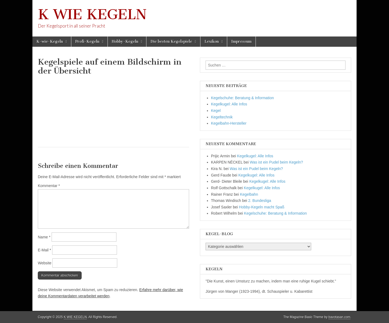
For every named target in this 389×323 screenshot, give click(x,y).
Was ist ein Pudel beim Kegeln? (276, 162)
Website (44, 263)
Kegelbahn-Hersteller (229, 123)
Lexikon (211, 41)
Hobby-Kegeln (125, 41)
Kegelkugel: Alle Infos (229, 104)
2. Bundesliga (259, 200)
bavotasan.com (339, 317)
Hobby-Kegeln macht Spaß (261, 207)
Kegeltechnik (222, 117)
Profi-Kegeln (87, 41)
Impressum (241, 41)
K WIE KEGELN (92, 14)
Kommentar (49, 186)
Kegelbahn (249, 194)
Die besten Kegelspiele (171, 41)
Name (44, 237)
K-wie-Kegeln (49, 41)
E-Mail (44, 250)
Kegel (216, 110)
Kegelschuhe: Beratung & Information (242, 98)
